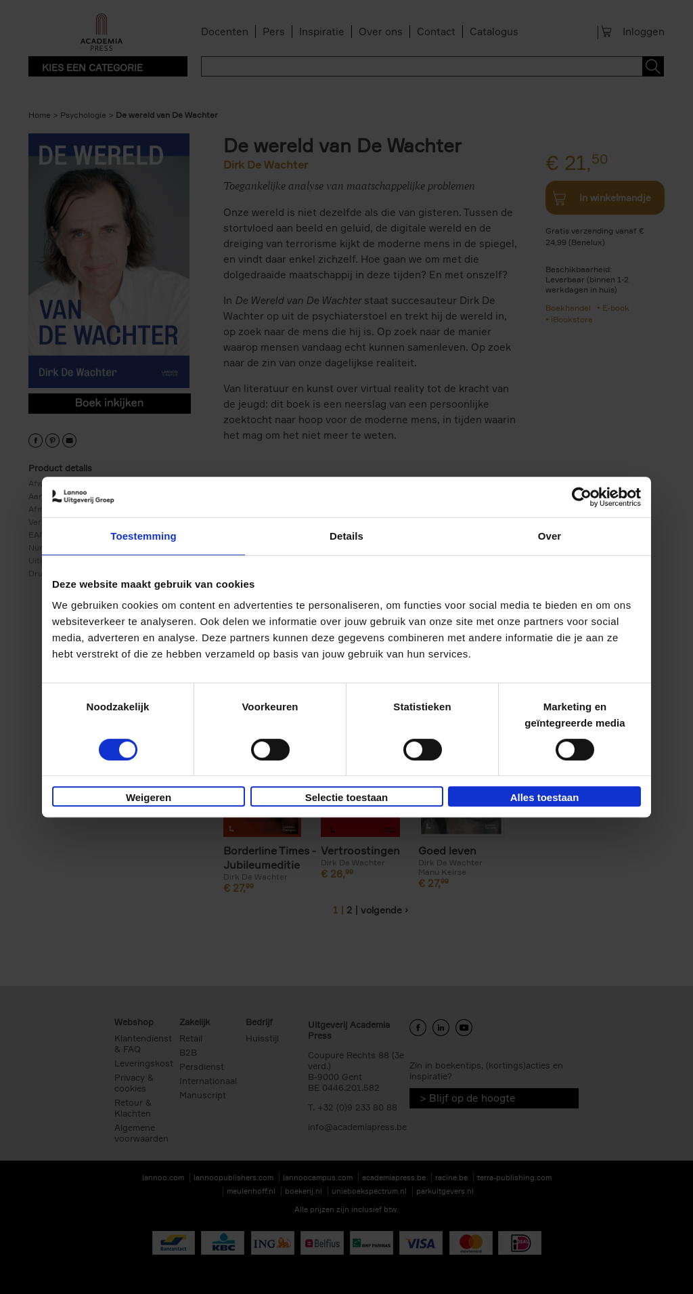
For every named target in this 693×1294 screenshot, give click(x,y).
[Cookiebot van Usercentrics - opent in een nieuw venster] (581, 497)
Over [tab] (550, 536)
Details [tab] (346, 536)
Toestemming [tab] (143, 536)
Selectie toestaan (346, 797)
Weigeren (148, 797)
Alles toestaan (544, 797)
